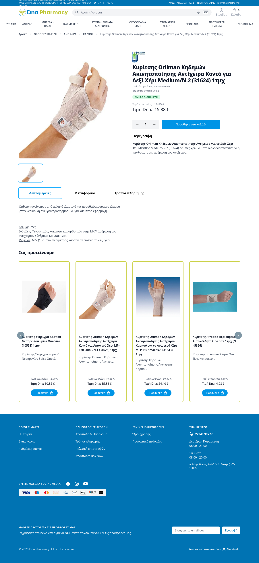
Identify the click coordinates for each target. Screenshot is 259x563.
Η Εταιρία (25, 434)
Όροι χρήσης (141, 434)
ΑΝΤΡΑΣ (27, 24)
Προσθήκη (44, 393)
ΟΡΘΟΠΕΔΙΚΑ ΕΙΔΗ (137, 24)
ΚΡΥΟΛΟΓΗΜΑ (244, 24)
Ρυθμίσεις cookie (30, 449)
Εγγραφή (231, 530)
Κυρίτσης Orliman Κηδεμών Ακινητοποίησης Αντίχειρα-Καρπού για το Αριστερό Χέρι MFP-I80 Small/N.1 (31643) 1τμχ (156, 345)
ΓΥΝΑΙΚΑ (11, 24)
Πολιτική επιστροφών (90, 449)
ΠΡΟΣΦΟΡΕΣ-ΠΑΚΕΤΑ (217, 24)
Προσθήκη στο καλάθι (191, 124)
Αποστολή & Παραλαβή (91, 434)
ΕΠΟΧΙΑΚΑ (192, 24)
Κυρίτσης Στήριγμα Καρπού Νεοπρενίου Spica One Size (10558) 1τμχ (41, 341)
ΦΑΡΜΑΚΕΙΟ (70, 24)
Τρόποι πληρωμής (88, 441)
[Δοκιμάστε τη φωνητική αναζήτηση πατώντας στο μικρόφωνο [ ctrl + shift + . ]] (198, 12)
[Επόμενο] (238, 335)
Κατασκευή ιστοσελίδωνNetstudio (214, 549)
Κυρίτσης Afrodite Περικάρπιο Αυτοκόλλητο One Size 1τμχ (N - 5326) (214, 341)
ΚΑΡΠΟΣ (88, 34)
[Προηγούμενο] (20, 335)
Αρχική (23, 34)
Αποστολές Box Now (89, 456)
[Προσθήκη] (154, 124)
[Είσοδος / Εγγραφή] (221, 12)
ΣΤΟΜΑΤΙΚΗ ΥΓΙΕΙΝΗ (167, 24)
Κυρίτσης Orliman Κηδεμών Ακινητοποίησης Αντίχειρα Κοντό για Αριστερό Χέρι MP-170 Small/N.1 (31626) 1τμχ (99, 343)
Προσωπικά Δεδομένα (147, 441)
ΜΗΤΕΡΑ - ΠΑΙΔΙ (48, 24)
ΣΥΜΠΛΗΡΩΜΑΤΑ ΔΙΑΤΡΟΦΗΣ (102, 24)
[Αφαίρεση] (137, 124)
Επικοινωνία (27, 441)
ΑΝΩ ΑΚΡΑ (70, 34)
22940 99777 (204, 434)
